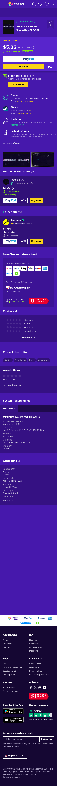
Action (8, 454)
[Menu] (4, 4)
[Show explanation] (32, 224)
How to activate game (12, 672)
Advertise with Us (10, 696)
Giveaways (34, 672)
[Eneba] (16, 4)
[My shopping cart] (47, 4)
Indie (31, 454)
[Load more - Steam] (5, 109)
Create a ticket (9, 676)
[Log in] (53, 4)
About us (7, 645)
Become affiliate (36, 676)
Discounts (33, 656)
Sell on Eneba (9, 692)
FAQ (5, 668)
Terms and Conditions (12, 779)
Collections (34, 648)
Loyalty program (36, 652)
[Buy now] (28, 59)
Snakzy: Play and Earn (39, 679)
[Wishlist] (40, 4)
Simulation (20, 454)
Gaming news (35, 668)
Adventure (43, 454)
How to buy (34, 645)
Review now (28, 431)
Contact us (7, 648)
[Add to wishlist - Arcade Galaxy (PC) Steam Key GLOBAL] (50, 24)
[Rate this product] (13, 470)
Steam (31, 110)
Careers (6, 652)
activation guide (24, 113)
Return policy (9, 679)
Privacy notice (43, 748)
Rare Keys (16, 220)
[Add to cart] (50, 66)
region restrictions (25, 101)
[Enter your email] (21, 743)
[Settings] (15, 760)
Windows (8, 594)
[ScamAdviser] (18, 287)
